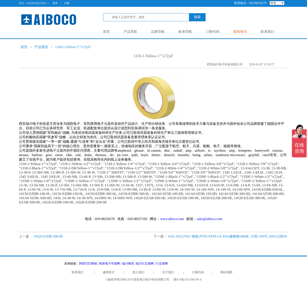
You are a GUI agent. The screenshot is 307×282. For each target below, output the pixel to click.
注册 (66, 3)
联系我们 (267, 31)
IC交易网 (162, 263)
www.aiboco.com (172, 219)
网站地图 (226, 272)
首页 (106, 31)
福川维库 (128, 263)
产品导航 (130, 31)
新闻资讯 (240, 31)
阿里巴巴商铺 (88, 263)
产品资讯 (41, 47)
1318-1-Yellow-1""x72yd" (73, 47)
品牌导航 (158, 31)
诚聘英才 (109, 272)
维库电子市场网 (109, 263)
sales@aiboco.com (209, 219)
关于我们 (168, 272)
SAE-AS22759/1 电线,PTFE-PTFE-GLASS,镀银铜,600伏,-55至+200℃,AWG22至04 (227, 236)
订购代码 (212, 31)
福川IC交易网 (145, 263)
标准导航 (185, 31)
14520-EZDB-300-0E (48, 236)
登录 (55, 3)
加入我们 (138, 272)
